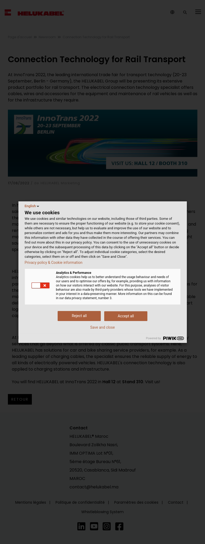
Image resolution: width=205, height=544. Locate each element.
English (32, 206)
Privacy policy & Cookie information (54, 262)
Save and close (102, 327)
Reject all (79, 316)
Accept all (126, 316)
